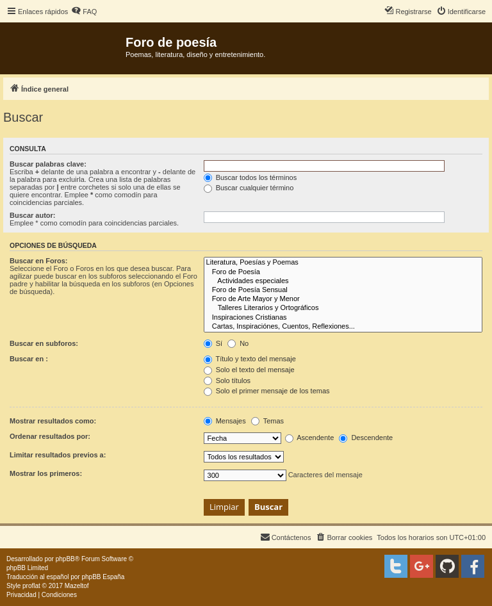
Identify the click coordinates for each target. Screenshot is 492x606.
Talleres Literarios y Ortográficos (343, 308)
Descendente (366, 437)
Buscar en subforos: (44, 343)
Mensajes (225, 421)
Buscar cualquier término (249, 188)
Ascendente (309, 437)
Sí (213, 343)
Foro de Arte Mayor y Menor (343, 299)
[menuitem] (84, 11)
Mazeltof (77, 585)
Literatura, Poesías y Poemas (343, 262)
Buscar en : (29, 359)
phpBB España (102, 576)
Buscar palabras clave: (48, 164)
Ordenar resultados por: (50, 436)
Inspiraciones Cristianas (343, 317)
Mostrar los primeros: (46, 473)
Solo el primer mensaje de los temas (267, 391)
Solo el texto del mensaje (249, 369)
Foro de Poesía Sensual (343, 290)
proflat (31, 585)
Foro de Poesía (343, 272)
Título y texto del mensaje (250, 359)
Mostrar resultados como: (53, 421)
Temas (267, 421)
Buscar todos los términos (250, 177)
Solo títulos (227, 380)
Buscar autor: (33, 215)
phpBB (65, 558)
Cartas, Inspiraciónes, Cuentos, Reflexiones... (343, 326)
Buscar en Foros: (38, 261)
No (238, 343)
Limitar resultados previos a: (58, 455)
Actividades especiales (343, 281)
